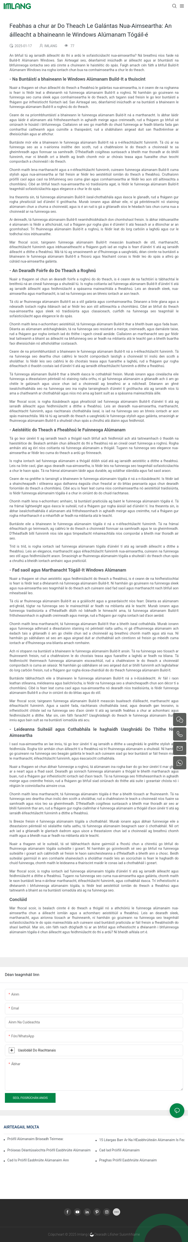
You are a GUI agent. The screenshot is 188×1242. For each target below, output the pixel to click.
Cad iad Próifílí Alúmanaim (119, 1150)
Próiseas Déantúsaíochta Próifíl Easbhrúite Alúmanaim (49, 1150)
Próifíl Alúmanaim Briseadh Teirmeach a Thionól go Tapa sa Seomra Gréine (35, 1139)
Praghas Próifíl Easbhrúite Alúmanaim (128, 1160)
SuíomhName (129, 1234)
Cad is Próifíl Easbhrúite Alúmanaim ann (38, 1160)
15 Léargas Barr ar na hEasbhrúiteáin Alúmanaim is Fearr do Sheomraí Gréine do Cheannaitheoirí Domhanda (141, 1140)
